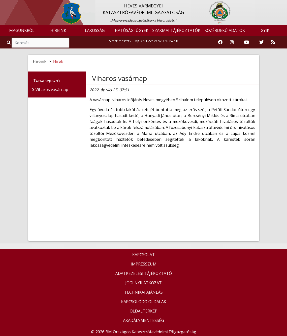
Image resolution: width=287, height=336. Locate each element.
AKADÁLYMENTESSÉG (143, 320)
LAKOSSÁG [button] (95, 30)
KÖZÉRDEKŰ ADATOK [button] (224, 30)
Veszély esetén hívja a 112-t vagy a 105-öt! (143, 40)
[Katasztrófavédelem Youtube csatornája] (247, 42)
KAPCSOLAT (143, 254)
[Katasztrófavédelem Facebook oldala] (220, 42)
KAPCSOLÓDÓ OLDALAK (143, 301)
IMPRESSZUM (144, 264)
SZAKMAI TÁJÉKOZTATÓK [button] (176, 30)
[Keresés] (40, 43)
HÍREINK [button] (58, 30)
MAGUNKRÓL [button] (21, 30)
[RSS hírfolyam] (273, 42)
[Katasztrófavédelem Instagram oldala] (231, 42)
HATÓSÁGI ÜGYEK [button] (131, 30)
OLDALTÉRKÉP (143, 311)
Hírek (58, 61)
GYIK (265, 30)
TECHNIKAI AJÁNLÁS (143, 292)
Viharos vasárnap (119, 78)
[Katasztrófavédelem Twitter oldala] (261, 42)
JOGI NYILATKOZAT (143, 283)
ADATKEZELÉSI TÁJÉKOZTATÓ (143, 273)
